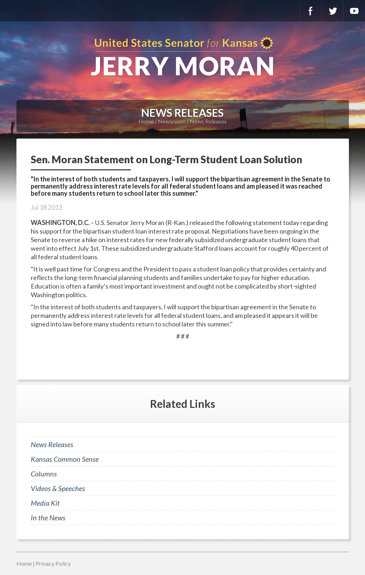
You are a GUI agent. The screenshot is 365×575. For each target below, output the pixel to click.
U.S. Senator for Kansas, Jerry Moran (182, 57)
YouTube (354, 10)
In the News (48, 517)
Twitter (332, 10)
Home (146, 121)
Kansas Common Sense (65, 459)
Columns (44, 473)
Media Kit (45, 503)
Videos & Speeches (58, 488)
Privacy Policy (53, 563)
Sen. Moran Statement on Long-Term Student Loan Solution (166, 159)
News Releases (208, 121)
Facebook (310, 10)
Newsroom (172, 121)
